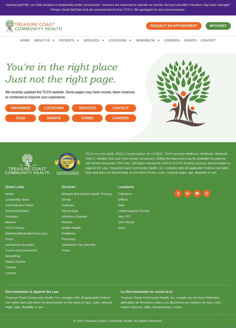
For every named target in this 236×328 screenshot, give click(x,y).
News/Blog (148, 40)
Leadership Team (17, 199)
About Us (44, 40)
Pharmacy (69, 239)
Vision (66, 250)
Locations (120, 40)
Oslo (121, 205)
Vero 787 (124, 216)
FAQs (9, 239)
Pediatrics (68, 233)
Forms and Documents (21, 250)
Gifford (123, 199)
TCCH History (15, 227)
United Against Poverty (134, 210)
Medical (67, 222)
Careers (172, 40)
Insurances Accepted (19, 244)
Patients (69, 40)
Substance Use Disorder (79, 244)
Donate (190, 40)
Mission (10, 222)
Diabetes (68, 205)
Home (25, 40)
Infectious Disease (74, 216)
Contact (208, 40)
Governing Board (17, 210)
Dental (66, 199)
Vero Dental (126, 222)
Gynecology (70, 210)
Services (94, 40)
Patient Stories (15, 261)
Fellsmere (125, 193)
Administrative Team (19, 205)
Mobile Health (71, 227)
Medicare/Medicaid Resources (26, 233)
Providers (11, 216)
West (121, 227)
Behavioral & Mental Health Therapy (87, 193)
